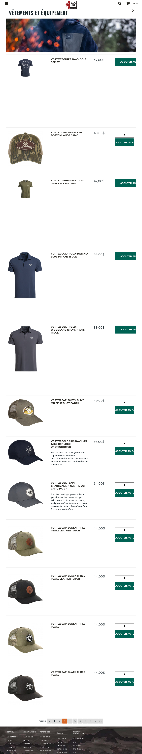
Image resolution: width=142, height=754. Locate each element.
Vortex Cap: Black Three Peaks (68, 672)
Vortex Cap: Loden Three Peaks (68, 624)
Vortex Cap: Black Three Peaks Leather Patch (68, 577)
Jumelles (11, 749)
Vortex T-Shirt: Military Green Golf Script (67, 182)
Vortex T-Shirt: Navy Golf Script (68, 61)
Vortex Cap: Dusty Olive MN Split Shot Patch (67, 401)
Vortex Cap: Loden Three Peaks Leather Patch (68, 529)
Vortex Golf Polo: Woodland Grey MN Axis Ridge (68, 329)
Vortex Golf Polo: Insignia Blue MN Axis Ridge (69, 255)
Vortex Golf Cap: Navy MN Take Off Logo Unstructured (69, 443)
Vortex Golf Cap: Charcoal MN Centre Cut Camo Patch (68, 485)
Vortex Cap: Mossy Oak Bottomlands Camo (67, 134)
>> (100, 719)
